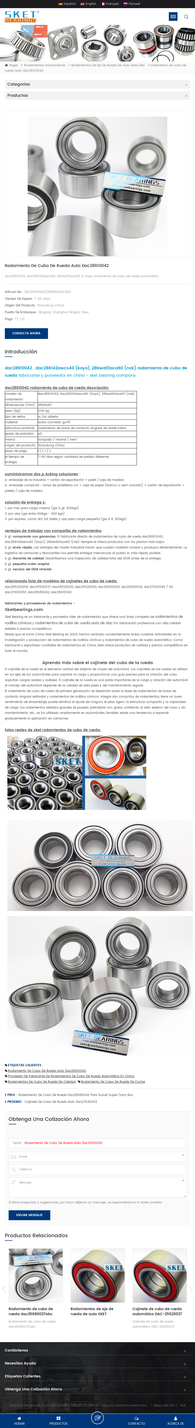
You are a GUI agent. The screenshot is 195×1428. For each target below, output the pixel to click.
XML (183, 1405)
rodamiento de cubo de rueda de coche (111, 1082)
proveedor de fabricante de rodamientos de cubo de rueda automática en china (69, 1076)
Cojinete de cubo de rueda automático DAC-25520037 (157, 1312)
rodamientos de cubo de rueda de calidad (40, 1082)
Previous (4, 1289)
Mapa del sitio (164, 1405)
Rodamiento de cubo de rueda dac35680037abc (31, 1312)
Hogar (11, 65)
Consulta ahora (26, 333)
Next (191, 1289)
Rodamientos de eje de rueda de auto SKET (92, 1312)
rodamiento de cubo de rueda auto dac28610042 (45, 1071)
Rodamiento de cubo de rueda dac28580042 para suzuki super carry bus (76, 1095)
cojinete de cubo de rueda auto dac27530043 (61, 1102)
